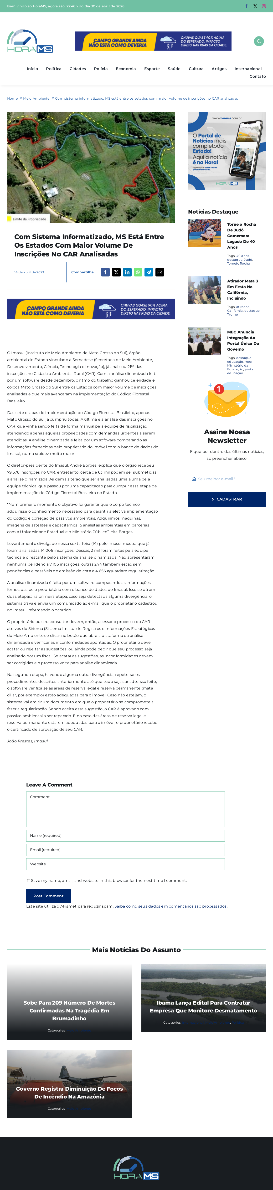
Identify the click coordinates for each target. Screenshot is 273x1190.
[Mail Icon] (136, 1158)
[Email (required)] (125, 850)
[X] (116, 272)
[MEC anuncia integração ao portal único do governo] (204, 330)
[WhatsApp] (138, 272)
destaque (234, 259)
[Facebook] (105, 272)
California (235, 310)
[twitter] (255, 6)
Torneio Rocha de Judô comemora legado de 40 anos (241, 236)
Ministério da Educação (237, 367)
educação (235, 361)
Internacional (193, 1022)
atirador (242, 307)
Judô (248, 259)
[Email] (159, 272)
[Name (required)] (125, 836)
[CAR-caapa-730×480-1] (91, 114)
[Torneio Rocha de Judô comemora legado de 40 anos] (204, 222)
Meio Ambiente (79, 1030)
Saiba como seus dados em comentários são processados (170, 906)
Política (238, 1022)
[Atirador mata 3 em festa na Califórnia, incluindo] (204, 279)
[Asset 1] (30, 31)
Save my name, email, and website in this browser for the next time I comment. (109, 880)
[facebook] (246, 6)
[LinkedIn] (127, 272)
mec (248, 361)
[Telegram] (148, 272)
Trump (232, 314)
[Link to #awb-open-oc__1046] (259, 41)
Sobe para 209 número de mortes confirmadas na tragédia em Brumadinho (69, 1011)
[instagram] (264, 6)
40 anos (242, 256)
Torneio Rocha (238, 263)
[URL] (125, 864)
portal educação (240, 371)
